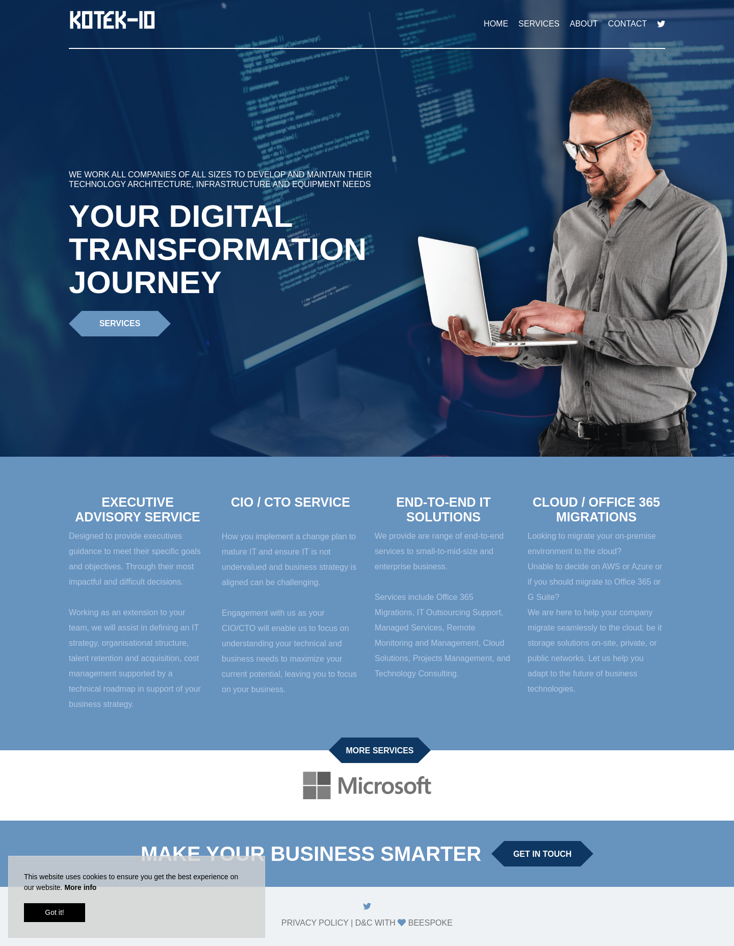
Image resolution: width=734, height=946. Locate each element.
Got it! (54, 912)
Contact (627, 23)
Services (539, 23)
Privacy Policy (315, 922)
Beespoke (430, 922)
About (584, 23)
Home (496, 23)
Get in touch (542, 854)
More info (80, 887)
